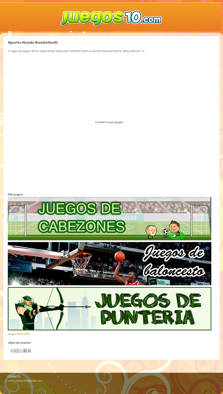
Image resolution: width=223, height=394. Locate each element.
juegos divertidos (19, 334)
